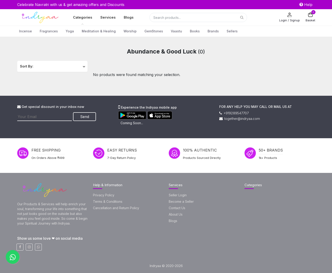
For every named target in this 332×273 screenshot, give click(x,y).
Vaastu (176, 31)
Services (108, 17)
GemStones (153, 31)
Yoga (70, 31)
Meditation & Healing (99, 31)
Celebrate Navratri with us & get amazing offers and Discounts (70, 4)
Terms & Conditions (107, 201)
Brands (213, 31)
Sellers (232, 31)
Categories (82, 17)
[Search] (198, 17)
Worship (130, 31)
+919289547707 (234, 113)
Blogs (129, 17)
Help (305, 4)
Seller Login (178, 195)
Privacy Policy (103, 195)
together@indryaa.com (239, 118)
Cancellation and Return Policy (116, 208)
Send (84, 116)
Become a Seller (181, 201)
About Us (176, 214)
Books (195, 31)
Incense (25, 31)
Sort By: (26, 66)
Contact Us (177, 208)
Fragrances (49, 31)
